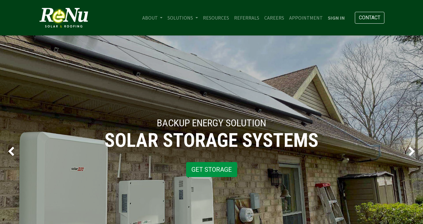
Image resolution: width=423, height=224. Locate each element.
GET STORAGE (211, 169)
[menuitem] (216, 18)
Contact (369, 18)
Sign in (336, 18)
